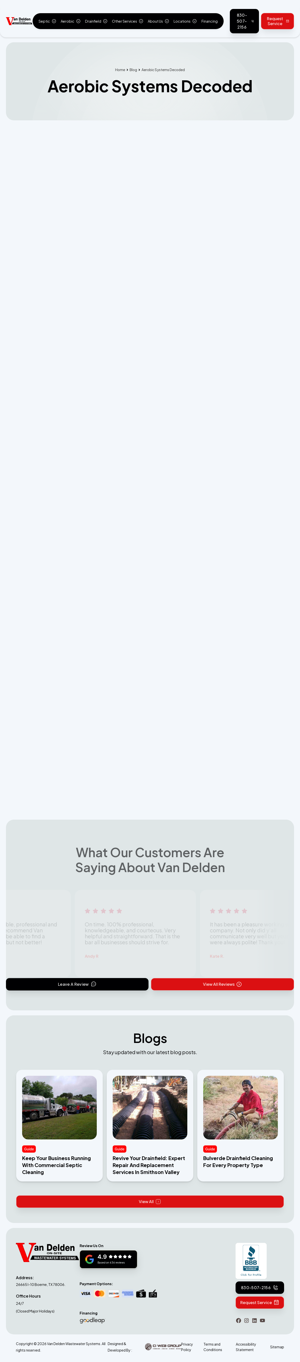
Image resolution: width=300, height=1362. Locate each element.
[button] (47, 21)
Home (120, 69)
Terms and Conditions (212, 1347)
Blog (133, 69)
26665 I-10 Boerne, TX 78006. (40, 1284)
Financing (209, 21)
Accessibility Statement (246, 1347)
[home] (19, 21)
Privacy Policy (187, 1347)
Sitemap (277, 1347)
